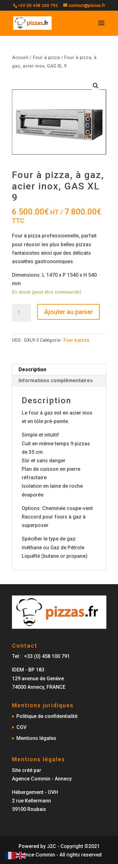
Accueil (20, 57)
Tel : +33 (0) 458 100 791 (41, 656)
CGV (21, 727)
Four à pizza (46, 57)
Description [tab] (32, 369)
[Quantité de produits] (21, 313)
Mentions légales (36, 738)
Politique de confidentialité (46, 716)
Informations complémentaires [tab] (56, 380)
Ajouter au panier (68, 312)
